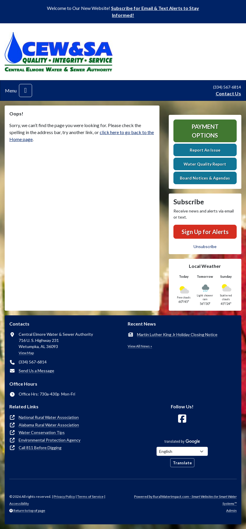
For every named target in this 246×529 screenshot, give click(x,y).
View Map (26, 353)
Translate (182, 462)
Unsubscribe (205, 246)
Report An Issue (205, 149)
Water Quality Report (205, 163)
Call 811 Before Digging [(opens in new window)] (40, 447)
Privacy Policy (64, 496)
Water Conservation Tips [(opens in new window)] (42, 432)
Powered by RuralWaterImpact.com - (185, 500)
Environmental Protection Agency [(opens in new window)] (49, 439)
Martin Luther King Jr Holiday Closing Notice (177, 334)
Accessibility (19, 503)
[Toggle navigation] (25, 90)
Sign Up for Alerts (205, 231)
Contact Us (228, 93)
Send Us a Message (36, 370)
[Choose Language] (182, 451)
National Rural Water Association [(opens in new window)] (49, 417)
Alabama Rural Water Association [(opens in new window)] (49, 424)
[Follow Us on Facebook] (182, 418)
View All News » (140, 346)
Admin (231, 510)
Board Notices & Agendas (205, 177)
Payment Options (205, 131)
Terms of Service (90, 496)
